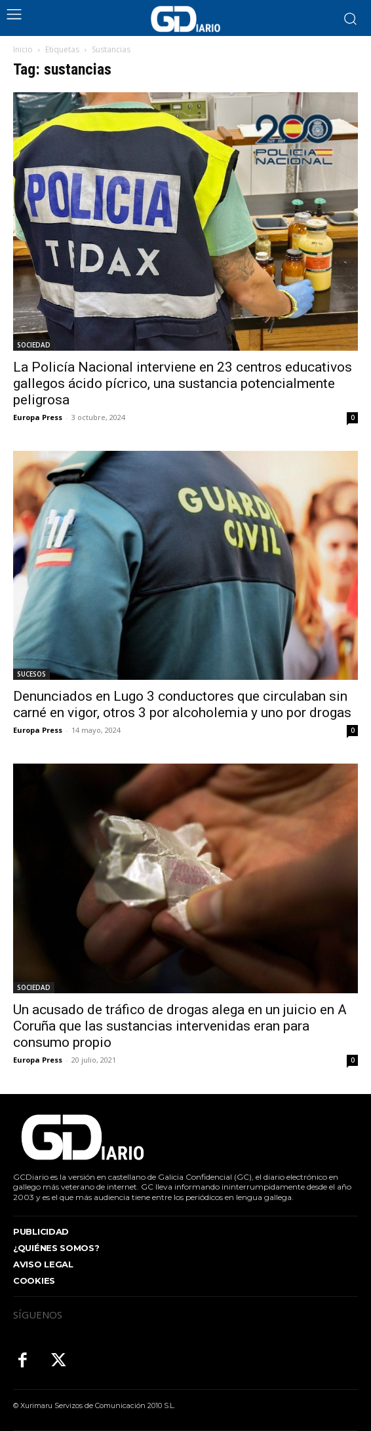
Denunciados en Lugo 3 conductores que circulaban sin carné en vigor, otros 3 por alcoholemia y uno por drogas (182, 704)
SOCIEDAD (33, 344)
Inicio (23, 49)
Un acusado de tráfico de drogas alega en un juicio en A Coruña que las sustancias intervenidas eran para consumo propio (180, 1026)
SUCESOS (31, 674)
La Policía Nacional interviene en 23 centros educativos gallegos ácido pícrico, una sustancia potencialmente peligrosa (182, 383)
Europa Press (37, 417)
